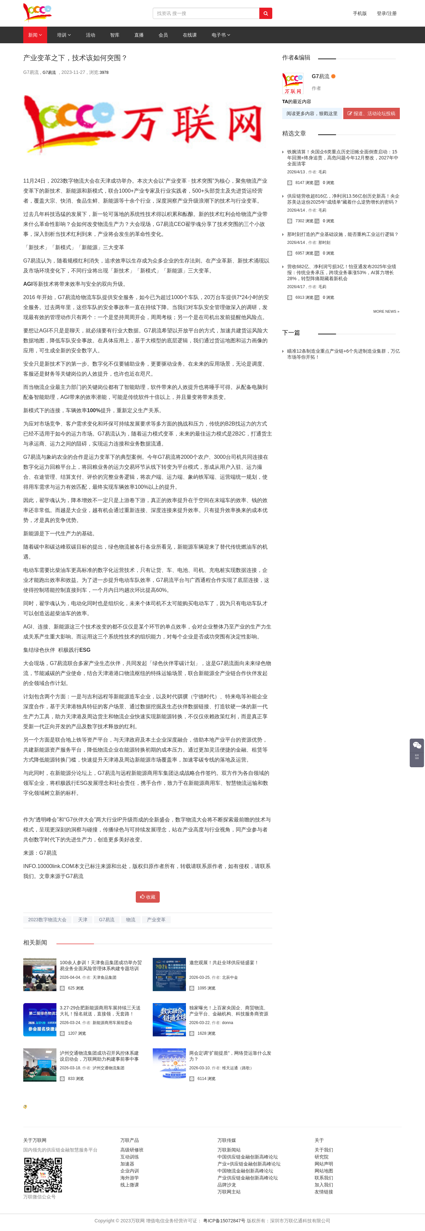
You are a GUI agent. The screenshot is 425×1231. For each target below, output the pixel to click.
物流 (130, 919)
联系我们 (324, 1177)
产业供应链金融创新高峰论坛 (247, 1177)
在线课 (190, 35)
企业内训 (130, 1170)
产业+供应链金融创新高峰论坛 (249, 1163)
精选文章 (294, 133)
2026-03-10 (199, 1068)
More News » (386, 311)
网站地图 (324, 1170)
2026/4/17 (296, 286)
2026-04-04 (70, 977)
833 (67, 1078)
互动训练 (130, 1156)
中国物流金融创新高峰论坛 (245, 1170)
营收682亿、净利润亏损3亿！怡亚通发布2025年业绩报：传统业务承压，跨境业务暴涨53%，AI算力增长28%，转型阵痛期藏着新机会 (341, 272)
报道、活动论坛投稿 (371, 113)
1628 (198, 1033)
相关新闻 (35, 942)
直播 (139, 35)
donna (227, 1022)
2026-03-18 (70, 1068)
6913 (295, 297)
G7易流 (49, 72)
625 (67, 988)
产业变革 (156, 919)
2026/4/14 (296, 210)
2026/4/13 (296, 172)
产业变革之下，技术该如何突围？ (75, 58)
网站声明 (324, 1163)
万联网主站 (229, 1191)
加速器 (127, 1163)
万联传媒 (226, 1140)
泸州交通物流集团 (109, 1068)
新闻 (35, 35)
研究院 (322, 1156)
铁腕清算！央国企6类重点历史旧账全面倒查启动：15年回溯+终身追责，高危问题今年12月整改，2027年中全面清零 (342, 157)
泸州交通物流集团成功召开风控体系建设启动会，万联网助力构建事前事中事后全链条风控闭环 (99, 1059)
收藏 (147, 897)
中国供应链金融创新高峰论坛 (247, 1156)
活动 (90, 35)
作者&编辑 (296, 57)
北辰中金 (230, 977)
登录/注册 (387, 13)
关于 (319, 1140)
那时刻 (324, 242)
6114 (198, 1078)
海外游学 (130, 1177)
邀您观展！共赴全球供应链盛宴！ (224, 962)
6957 (295, 253)
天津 (82, 919)
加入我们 (324, 1184)
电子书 (221, 35)
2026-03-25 (199, 977)
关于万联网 (34, 1140)
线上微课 (130, 1184)
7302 (295, 221)
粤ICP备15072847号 (224, 1220)
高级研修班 (132, 1149)
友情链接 (324, 1191)
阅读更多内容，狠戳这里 (312, 113)
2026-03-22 (199, 1022)
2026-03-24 (70, 1022)
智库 (115, 35)
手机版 (360, 13)
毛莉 (322, 172)
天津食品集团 (105, 977)
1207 (68, 1033)
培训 (64, 35)
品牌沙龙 (226, 1184)
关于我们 (324, 1149)
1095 (198, 988)
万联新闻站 (229, 1149)
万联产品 (130, 1140)
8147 (295, 182)
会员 (163, 35)
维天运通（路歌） (238, 1068)
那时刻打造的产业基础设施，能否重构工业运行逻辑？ (343, 234)
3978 (104, 72)
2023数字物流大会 (47, 919)
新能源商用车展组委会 (112, 1022)
